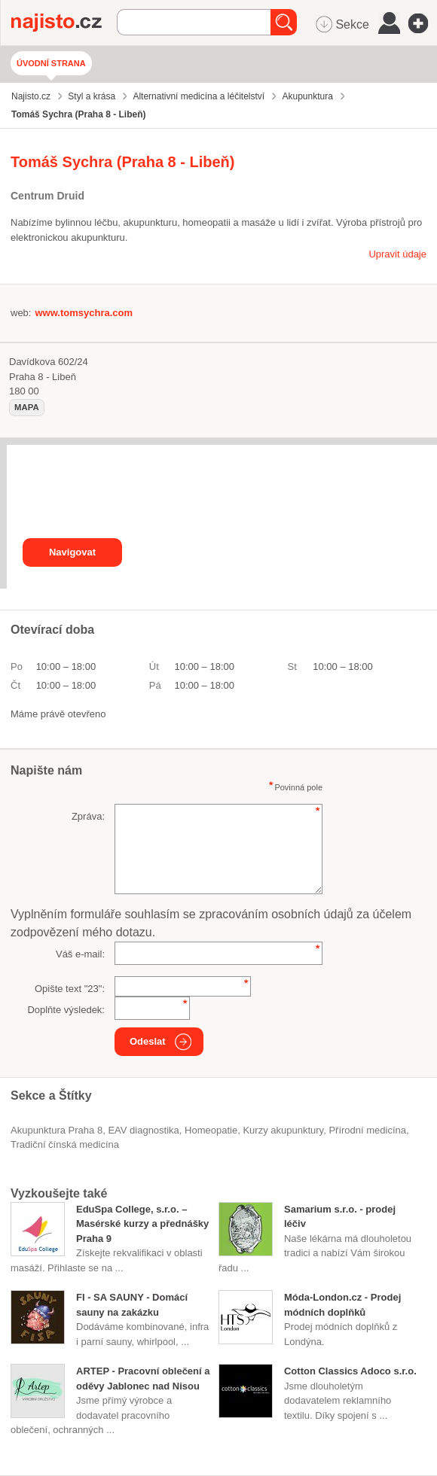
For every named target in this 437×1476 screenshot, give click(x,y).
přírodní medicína (367, 1130)
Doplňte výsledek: (66, 1009)
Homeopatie (211, 1130)
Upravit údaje (397, 254)
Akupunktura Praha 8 (56, 1130)
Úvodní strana (51, 63)
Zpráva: (88, 816)
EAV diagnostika (143, 1130)
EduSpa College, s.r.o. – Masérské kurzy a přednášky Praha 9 (142, 1224)
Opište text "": (70, 988)
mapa (26, 407)
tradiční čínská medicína (65, 1144)
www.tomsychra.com (84, 312)
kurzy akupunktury (283, 1130)
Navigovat (72, 552)
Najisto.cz (64, 22)
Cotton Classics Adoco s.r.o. (350, 1371)
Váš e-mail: (80, 954)
